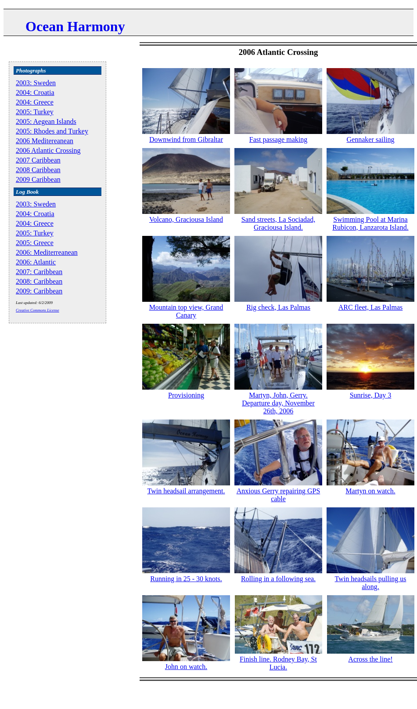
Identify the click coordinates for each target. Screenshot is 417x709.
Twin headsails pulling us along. (370, 582)
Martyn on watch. (370, 491)
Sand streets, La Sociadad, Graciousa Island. (278, 223)
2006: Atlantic (36, 262)
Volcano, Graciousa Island (186, 219)
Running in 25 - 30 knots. (186, 578)
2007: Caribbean (39, 271)
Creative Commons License (37, 310)
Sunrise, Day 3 (371, 395)
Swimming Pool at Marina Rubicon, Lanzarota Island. (370, 223)
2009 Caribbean (38, 179)
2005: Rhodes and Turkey (52, 131)
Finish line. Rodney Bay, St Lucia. (278, 663)
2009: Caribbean (39, 291)
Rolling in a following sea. (278, 578)
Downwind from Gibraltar (186, 139)
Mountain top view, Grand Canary (186, 311)
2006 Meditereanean (44, 141)
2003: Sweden (36, 83)
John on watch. (186, 666)
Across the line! (370, 659)
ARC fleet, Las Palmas (370, 307)
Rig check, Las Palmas (278, 307)
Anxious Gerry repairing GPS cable (278, 495)
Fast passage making (278, 139)
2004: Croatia (35, 92)
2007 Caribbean (38, 160)
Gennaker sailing (371, 139)
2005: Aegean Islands (46, 121)
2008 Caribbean (38, 170)
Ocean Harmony (75, 26)
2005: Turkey (35, 112)
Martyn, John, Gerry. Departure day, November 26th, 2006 (278, 403)
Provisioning (186, 395)
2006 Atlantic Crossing (48, 150)
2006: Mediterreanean (47, 252)
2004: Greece (35, 102)
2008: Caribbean (39, 281)
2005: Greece (35, 242)
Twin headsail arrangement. (186, 491)
